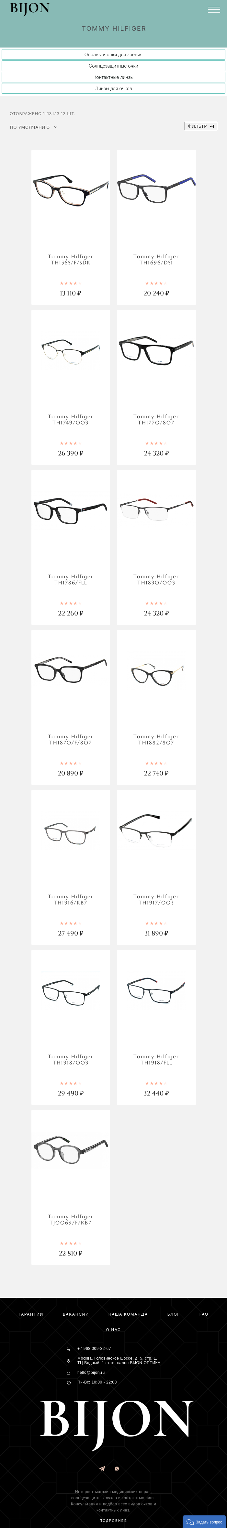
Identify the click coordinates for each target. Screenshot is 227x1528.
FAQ (204, 1314)
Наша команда (128, 1314)
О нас (113, 1329)
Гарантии (30, 1314)
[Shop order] (34, 127)
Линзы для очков (113, 88)
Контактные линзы (114, 77)
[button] (204, 1521)
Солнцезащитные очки (113, 66)
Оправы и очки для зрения (113, 54)
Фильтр (201, 126)
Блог (173, 1314)
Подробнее (113, 1521)
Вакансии (76, 1314)
